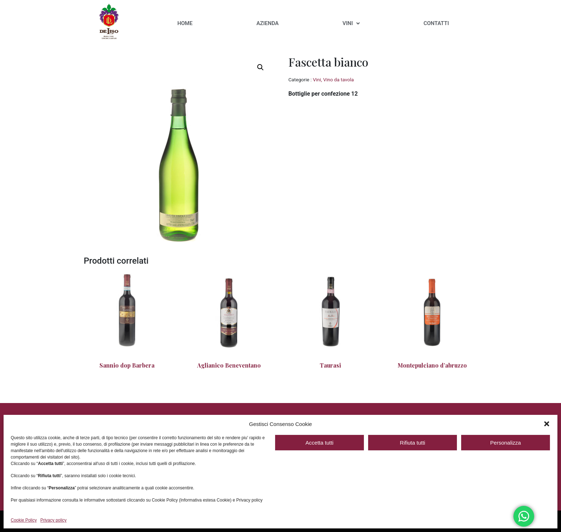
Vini (317, 79)
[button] (546, 423)
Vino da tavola (338, 79)
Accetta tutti (319, 443)
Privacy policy (53, 520)
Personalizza (505, 443)
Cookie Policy (24, 520)
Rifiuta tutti (412, 443)
